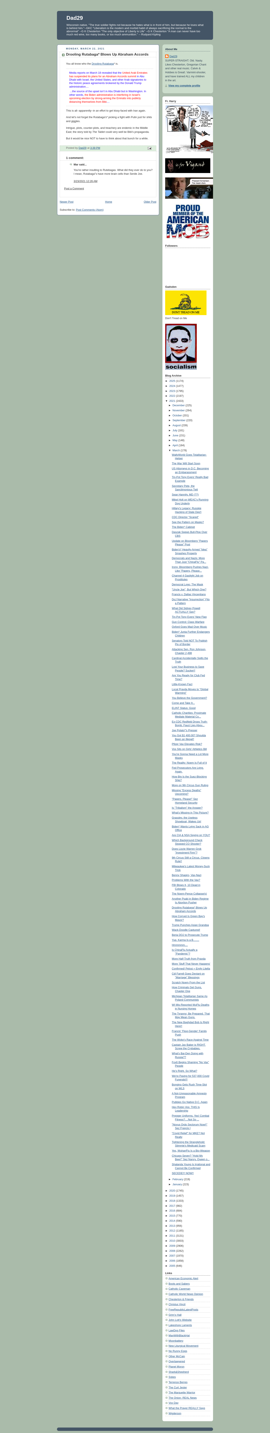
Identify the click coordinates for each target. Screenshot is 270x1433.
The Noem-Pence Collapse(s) (189, 893)
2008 (172, 1250)
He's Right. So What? (184, 1070)
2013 (172, 1225)
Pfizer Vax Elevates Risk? (187, 744)
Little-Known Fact (182, 684)
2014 (172, 1220)
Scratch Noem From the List (188, 982)
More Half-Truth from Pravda (189, 958)
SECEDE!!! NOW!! (183, 1173)
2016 (172, 1210)
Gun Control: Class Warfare (188, 622)
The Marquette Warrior (182, 1392)
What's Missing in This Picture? (190, 812)
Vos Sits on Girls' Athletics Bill (189, 749)
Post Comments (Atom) (90, 209)
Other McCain (177, 1356)
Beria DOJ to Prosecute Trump (190, 935)
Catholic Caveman (179, 1288)
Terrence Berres (178, 1382)
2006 (172, 1260)
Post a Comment (74, 188)
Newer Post (66, 201)
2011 (172, 1235)
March (177, 450)
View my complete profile (184, 85)
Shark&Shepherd (179, 1371)
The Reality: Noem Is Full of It (189, 762)
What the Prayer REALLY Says (187, 1408)
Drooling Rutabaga (103, 63)
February (178, 1179)
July (175, 430)
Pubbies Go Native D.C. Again (190, 1102)
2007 (172, 1255)
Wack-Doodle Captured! (186, 929)
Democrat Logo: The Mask (187, 584)
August (177, 425)
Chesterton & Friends (181, 1299)
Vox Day (173, 1402)
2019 (172, 1195)
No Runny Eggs (178, 1351)
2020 (172, 1190)
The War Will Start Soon (186, 463)
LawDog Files (177, 1330)
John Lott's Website (180, 1319)
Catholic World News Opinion (186, 1294)
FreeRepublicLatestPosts (183, 1309)
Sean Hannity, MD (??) (185, 494)
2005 (172, 1265)
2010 (172, 1240)
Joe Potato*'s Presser (184, 730)
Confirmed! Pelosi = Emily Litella (191, 968)
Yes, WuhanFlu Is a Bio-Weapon (191, 1150)
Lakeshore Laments (180, 1325)
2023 (172, 391)
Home (108, 201)
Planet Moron (176, 1366)
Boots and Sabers (179, 1283)
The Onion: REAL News (183, 1397)
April (176, 445)
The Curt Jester (178, 1387)
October (178, 415)
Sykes (172, 1377)
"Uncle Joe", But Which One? (189, 589)
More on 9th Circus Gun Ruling (190, 785)
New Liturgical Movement (183, 1345)
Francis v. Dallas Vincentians (189, 594)
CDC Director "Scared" (185, 517)
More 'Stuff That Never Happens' (191, 963)
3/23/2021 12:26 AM (85, 181)
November (179, 410)
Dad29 (74, 18)
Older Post (150, 201)
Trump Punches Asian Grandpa (190, 925)
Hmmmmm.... (180, 945)
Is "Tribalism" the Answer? (187, 807)
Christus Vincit (177, 1304)
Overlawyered (177, 1361)
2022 (172, 395)
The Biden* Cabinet (183, 527)
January (178, 1184)
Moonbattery (176, 1340)
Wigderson (175, 1413)
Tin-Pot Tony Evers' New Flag (189, 616)
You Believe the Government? (189, 698)
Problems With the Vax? (186, 880)
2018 (172, 1200)
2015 (172, 1215)
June (176, 435)
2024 (172, 386)
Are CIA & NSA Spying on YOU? (191, 835)
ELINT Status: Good (184, 708)
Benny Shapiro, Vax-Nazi (186, 875)
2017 (172, 1205)
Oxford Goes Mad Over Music (189, 626)
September (179, 420)
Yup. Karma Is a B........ (185, 940)
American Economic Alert (183, 1278)
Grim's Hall (175, 1314)
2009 (172, 1245)
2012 (172, 1230)
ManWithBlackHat (179, 1335)
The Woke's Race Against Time (190, 1039)
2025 (172, 381)
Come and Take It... (183, 703)
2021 (172, 401)
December (179, 405)
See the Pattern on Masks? (188, 522)
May (175, 440)
